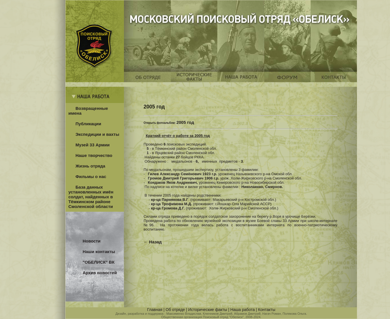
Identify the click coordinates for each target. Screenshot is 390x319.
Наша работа (242, 309)
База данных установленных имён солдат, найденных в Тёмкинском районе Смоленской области (90, 197)
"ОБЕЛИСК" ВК (99, 262)
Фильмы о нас (90, 176)
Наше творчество (93, 155)
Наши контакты (99, 251)
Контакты (266, 309)
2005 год (185, 122)
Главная (154, 309)
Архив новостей (100, 272)
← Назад (153, 241)
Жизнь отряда (90, 165)
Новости (92, 241)
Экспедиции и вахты (97, 134)
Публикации (88, 123)
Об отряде (175, 309)
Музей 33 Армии (92, 144)
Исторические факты (207, 309)
